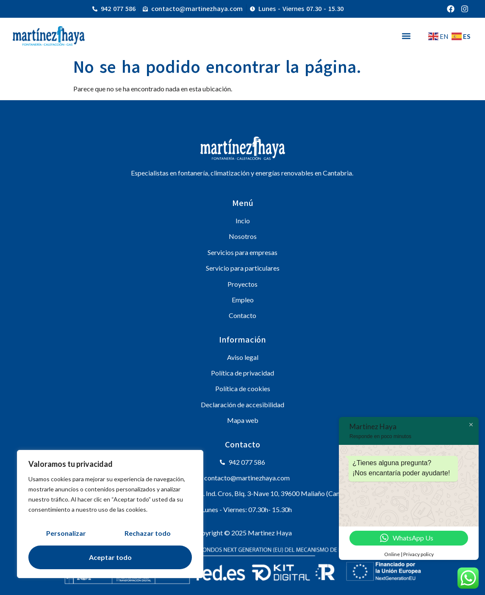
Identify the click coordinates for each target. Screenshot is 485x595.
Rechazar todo (148, 533)
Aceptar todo (110, 557)
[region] (110, 514)
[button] (406, 36)
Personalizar (66, 533)
